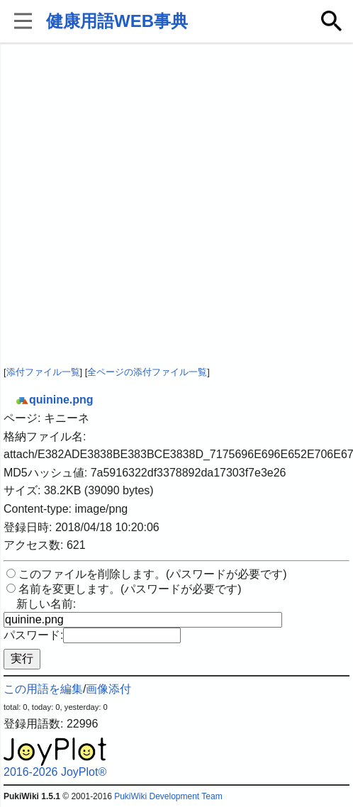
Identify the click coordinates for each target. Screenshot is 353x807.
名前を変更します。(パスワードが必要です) (130, 589)
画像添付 (108, 689)
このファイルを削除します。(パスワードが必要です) (152, 574)
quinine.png (54, 400)
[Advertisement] (148, 205)
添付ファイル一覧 (43, 372)
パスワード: (33, 635)
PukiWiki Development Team (168, 796)
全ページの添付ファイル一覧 (147, 372)
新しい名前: (46, 604)
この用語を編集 (43, 689)
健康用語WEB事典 (117, 20)
